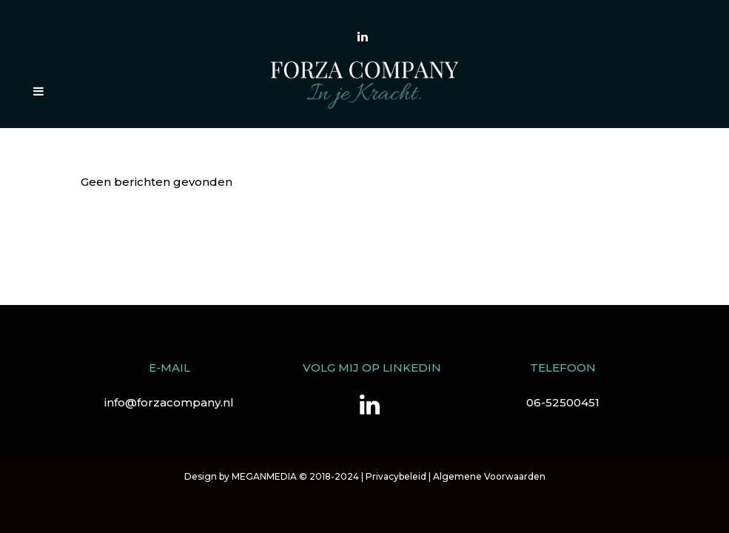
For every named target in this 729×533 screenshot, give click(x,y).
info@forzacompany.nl (169, 402)
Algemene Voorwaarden (489, 476)
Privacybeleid (396, 476)
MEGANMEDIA (264, 476)
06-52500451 (562, 402)
